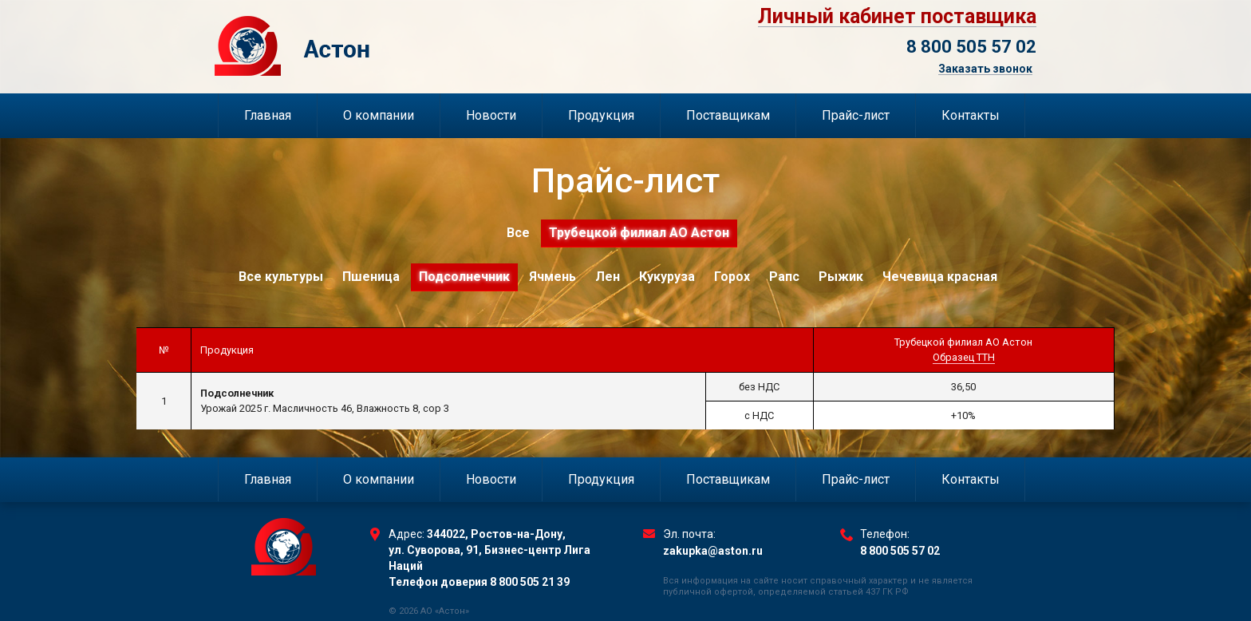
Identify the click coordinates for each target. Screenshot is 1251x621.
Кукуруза (667, 276)
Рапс (784, 276)
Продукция (601, 115)
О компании (378, 115)
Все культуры (281, 276)
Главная (267, 115)
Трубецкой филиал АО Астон (639, 232)
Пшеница (371, 276)
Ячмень (552, 276)
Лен (607, 276)
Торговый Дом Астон (375, 46)
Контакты (970, 115)
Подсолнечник (464, 276)
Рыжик (841, 276)
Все (518, 232)
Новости (491, 115)
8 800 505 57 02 (971, 47)
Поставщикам (728, 115)
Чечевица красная (939, 276)
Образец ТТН (964, 357)
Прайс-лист (856, 115)
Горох (732, 276)
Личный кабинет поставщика (897, 16)
